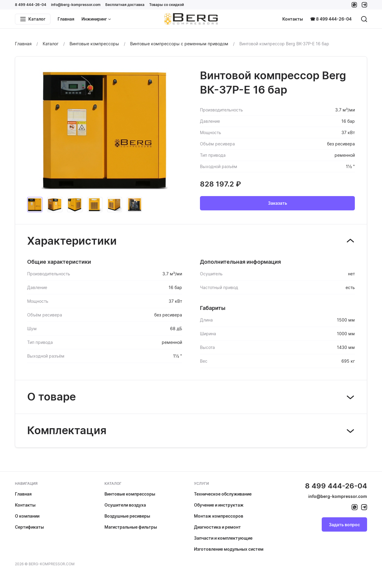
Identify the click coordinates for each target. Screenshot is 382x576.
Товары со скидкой (166, 4)
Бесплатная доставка (124, 4)
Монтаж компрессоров (218, 515)
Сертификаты (29, 527)
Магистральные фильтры (130, 527)
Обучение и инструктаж (219, 504)
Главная (66, 18)
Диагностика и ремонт (217, 527)
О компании (27, 515)
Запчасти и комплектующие (223, 538)
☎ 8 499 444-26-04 (331, 18)
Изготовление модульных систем (229, 549)
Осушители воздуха (125, 504)
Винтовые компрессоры (129, 493)
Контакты (292, 18)
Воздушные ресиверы (127, 515)
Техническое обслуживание (223, 493)
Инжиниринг (96, 18)
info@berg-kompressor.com (76, 4)
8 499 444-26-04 (30, 4)
